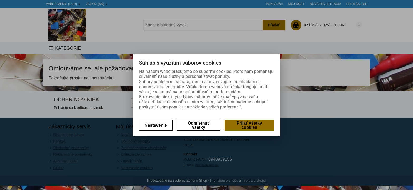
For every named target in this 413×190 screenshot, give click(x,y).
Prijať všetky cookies (249, 125)
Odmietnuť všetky (198, 125)
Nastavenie (156, 125)
